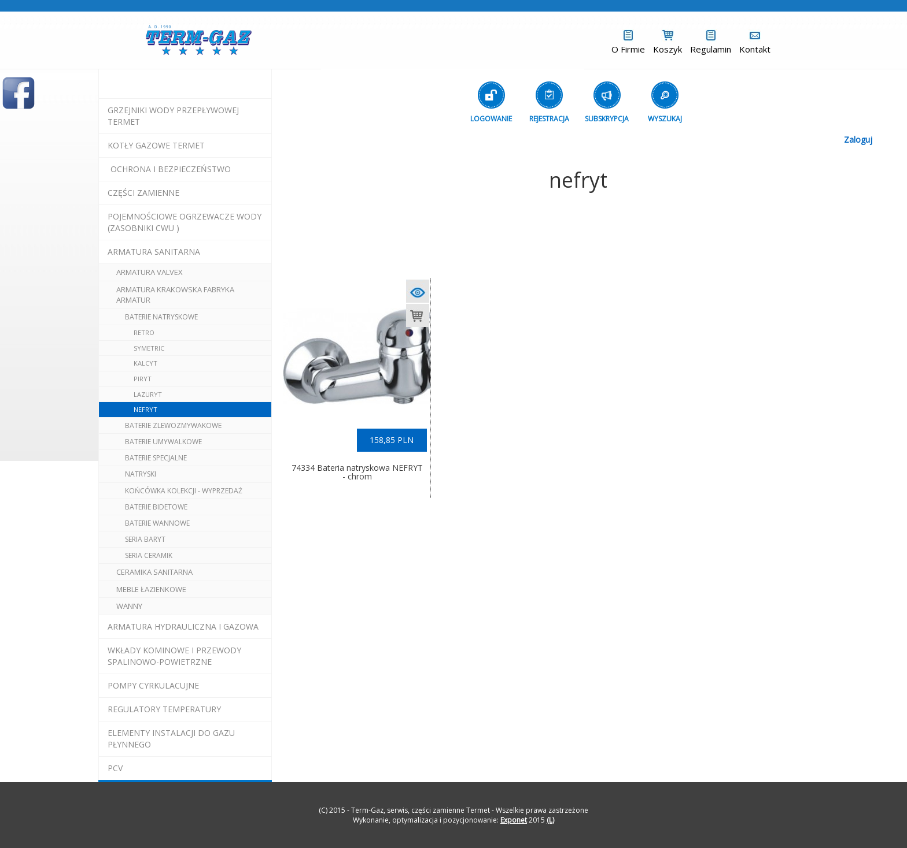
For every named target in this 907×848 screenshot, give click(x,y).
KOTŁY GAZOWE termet (156, 145)
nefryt (145, 409)
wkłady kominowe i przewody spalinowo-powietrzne (174, 656)
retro (144, 332)
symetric (149, 348)
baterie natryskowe (161, 317)
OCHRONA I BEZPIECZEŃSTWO (170, 168)
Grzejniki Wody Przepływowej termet (173, 116)
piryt (143, 378)
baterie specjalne (156, 458)
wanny (129, 606)
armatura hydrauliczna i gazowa (183, 626)
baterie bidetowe (156, 507)
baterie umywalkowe (163, 442)
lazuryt (148, 394)
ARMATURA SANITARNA (154, 251)
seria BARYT (145, 539)
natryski (140, 474)
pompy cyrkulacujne (153, 685)
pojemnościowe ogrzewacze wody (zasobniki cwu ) (184, 222)
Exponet (513, 820)
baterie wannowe (157, 523)
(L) (550, 820)
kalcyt (145, 363)
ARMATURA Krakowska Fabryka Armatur (175, 295)
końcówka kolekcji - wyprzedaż (183, 491)
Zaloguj (858, 139)
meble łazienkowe (151, 589)
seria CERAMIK (148, 555)
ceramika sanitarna (154, 572)
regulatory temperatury (164, 709)
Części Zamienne (143, 192)
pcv (115, 768)
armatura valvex (149, 272)
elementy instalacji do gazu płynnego (171, 738)
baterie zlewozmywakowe (173, 425)
